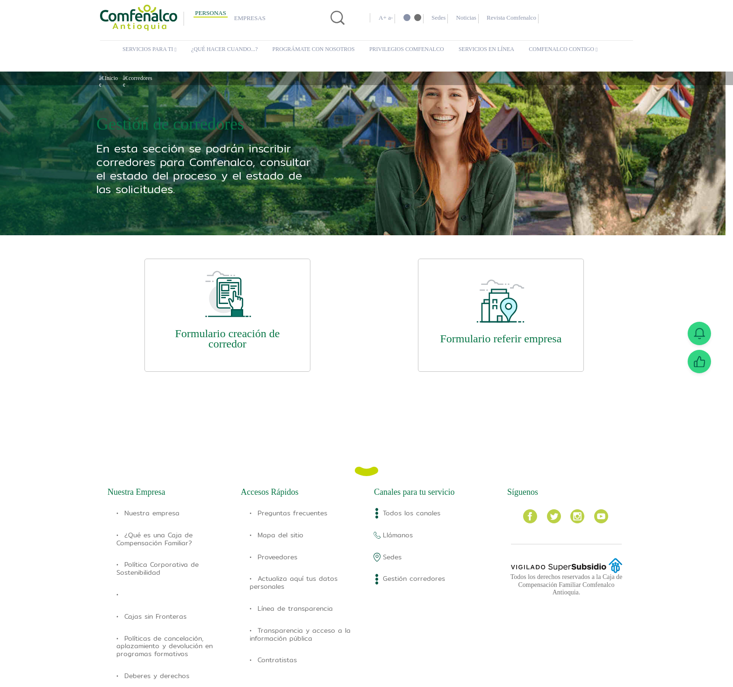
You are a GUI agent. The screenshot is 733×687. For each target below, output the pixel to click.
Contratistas (277, 660)
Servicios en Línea (487, 49)
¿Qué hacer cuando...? (227, 49)
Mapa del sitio (280, 535)
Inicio (112, 77)
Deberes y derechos (156, 676)
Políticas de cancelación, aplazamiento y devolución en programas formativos (164, 646)
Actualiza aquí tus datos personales (294, 582)
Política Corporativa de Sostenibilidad (157, 568)
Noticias (475, 17)
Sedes (443, 17)
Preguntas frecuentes (292, 513)
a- (391, 17)
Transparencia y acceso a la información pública (300, 634)
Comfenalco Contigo (566, 49)
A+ (382, 17)
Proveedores (277, 557)
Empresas (250, 18)
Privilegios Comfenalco (409, 49)
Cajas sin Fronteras (155, 616)
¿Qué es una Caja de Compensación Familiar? (154, 539)
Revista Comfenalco (527, 17)
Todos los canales (411, 513)
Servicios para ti (149, 49)
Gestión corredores (414, 578)
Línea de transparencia (295, 608)
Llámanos (398, 535)
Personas (210, 13)
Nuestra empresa (152, 513)
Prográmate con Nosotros (317, 49)
